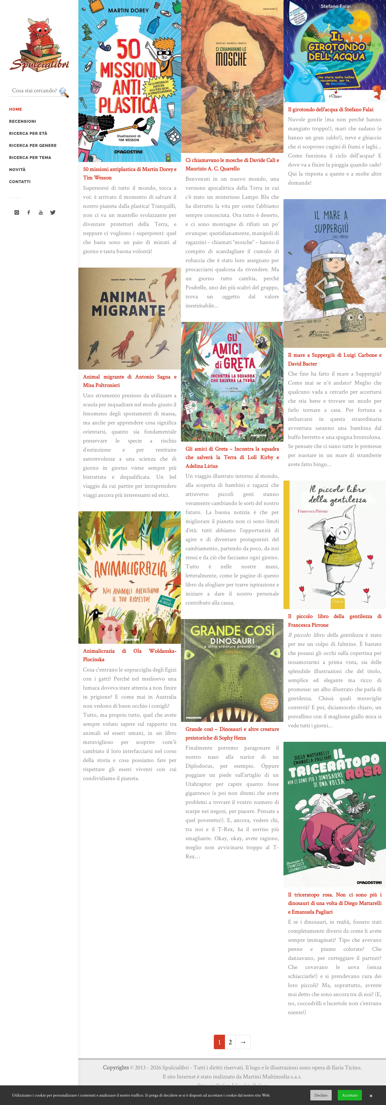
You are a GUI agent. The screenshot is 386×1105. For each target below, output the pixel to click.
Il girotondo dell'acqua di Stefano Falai (330, 109)
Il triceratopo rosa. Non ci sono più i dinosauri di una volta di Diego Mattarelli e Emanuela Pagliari (334, 903)
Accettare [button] (350, 1095)
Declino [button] (321, 1095)
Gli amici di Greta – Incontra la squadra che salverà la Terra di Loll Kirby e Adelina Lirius (232, 457)
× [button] (371, 1095)
